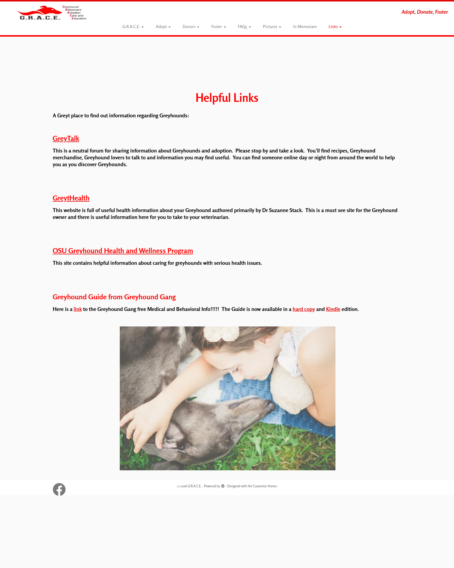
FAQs (244, 26)
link (78, 309)
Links (335, 26)
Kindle (333, 309)
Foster (218, 26)
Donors (191, 26)
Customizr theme (265, 486)
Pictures (272, 26)
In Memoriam (305, 26)
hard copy (304, 309)
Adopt (163, 26)
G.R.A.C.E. (133, 26)
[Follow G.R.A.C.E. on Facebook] (61, 487)
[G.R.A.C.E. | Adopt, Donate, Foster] (52, 12)
